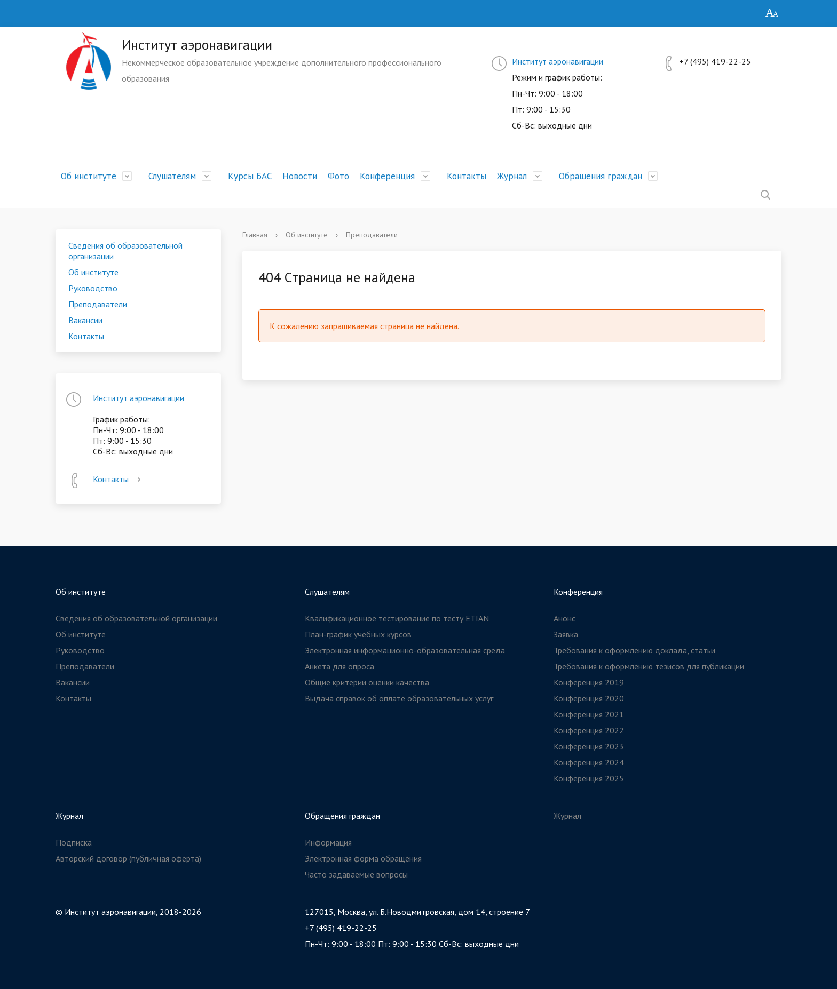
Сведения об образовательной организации (125, 250)
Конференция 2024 (589, 762)
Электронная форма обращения (363, 858)
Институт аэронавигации (557, 61)
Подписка (74, 842)
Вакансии (85, 320)
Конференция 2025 (589, 778)
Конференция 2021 (589, 714)
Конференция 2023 (589, 746)
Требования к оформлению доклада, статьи (634, 650)
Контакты (466, 176)
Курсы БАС (250, 176)
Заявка (566, 634)
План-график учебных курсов (358, 634)
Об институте (88, 176)
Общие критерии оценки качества (367, 682)
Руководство (92, 288)
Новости (299, 176)
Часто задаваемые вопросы (356, 874)
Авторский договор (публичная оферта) (128, 858)
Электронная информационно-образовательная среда (405, 650)
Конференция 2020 (589, 698)
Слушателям (172, 176)
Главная (254, 235)
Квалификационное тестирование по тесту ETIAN (397, 618)
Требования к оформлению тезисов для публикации (649, 666)
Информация (328, 842)
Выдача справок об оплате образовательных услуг (399, 698)
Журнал (512, 176)
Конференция (387, 176)
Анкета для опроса (339, 666)
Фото (338, 176)
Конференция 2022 (589, 730)
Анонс (564, 618)
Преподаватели (97, 304)
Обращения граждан (600, 176)
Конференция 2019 (589, 682)
